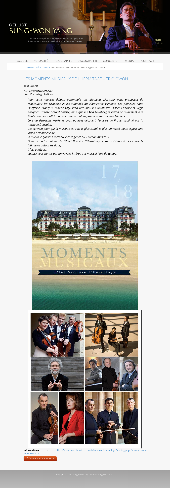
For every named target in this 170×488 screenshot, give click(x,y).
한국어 (158, 40)
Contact (147, 61)
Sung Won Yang (40, 28)
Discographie (88, 61)
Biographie (64, 61)
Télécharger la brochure (40, 458)
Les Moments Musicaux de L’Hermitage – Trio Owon (76, 78)
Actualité (42, 61)
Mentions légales (98, 474)
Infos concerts (43, 67)
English (159, 43)
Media (130, 61)
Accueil (22, 61)
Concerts (111, 61)
